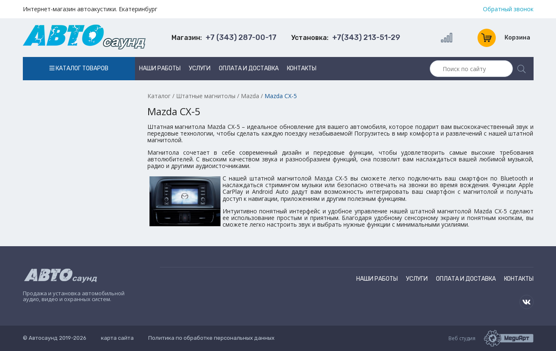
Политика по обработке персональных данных (211, 338)
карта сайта (117, 338)
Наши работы (160, 68)
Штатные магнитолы (205, 96)
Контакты (301, 68)
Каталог (159, 96)
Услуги (200, 68)
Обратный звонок (508, 9)
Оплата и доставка (249, 68)
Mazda (250, 96)
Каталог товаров (78, 68)
